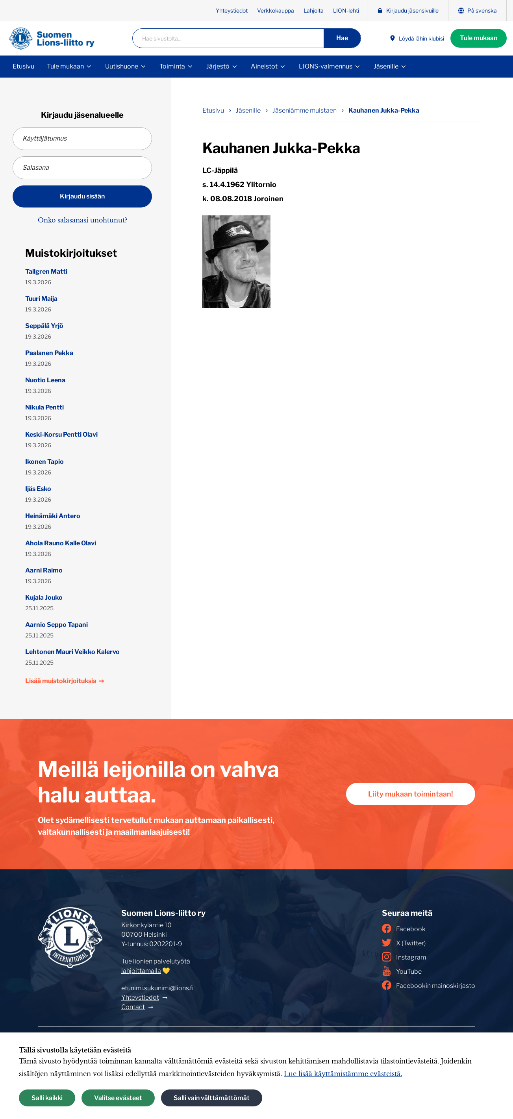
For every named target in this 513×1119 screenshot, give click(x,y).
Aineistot (264, 66)
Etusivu (23, 66)
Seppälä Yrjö (44, 326)
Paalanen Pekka (49, 353)
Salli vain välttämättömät (212, 1098)
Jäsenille (386, 66)
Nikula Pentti (44, 407)
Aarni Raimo (44, 570)
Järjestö (218, 66)
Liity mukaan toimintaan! (410, 794)
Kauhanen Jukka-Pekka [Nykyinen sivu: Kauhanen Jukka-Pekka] (383, 110)
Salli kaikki (47, 1098)
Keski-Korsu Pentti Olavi (61, 434)
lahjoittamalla (141, 970)
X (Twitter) (404, 942)
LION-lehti (346, 10)
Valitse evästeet (118, 1098)
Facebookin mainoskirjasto (428, 985)
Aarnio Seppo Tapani (56, 624)
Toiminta (172, 66)
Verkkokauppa (275, 10)
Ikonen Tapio (44, 461)
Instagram (404, 957)
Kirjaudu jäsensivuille (408, 10)
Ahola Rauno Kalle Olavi (60, 543)
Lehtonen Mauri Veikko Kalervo (72, 652)
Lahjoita (314, 10)
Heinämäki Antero (52, 516)
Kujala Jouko (44, 597)
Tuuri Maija (41, 298)
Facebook (404, 928)
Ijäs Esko (38, 489)
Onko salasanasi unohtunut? (82, 220)
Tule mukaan (478, 38)
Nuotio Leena (45, 380)
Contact (133, 1007)
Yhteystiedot (232, 10)
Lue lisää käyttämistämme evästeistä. (343, 1074)
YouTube (402, 971)
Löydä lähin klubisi (416, 38)
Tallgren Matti (46, 271)
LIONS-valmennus (325, 66)
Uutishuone (121, 66)
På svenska (477, 10)
